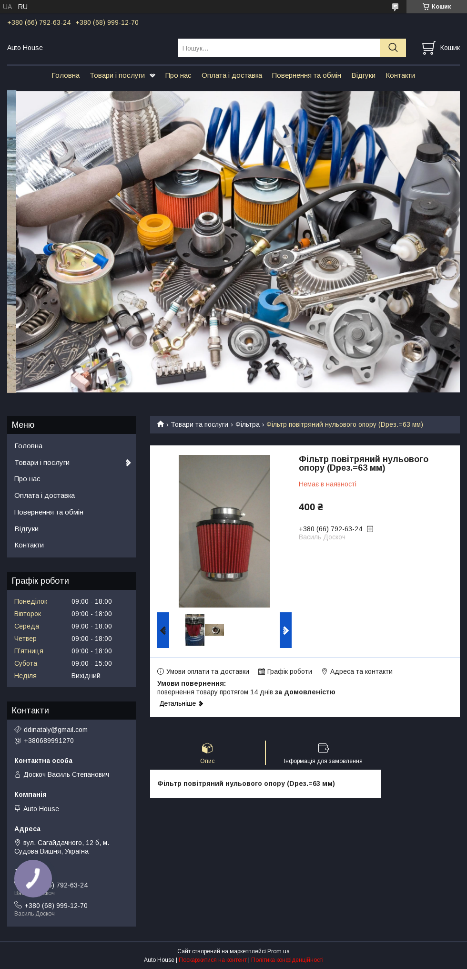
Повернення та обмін (306, 75)
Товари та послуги (199, 424)
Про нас (178, 75)
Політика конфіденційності (287, 960)
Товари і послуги (117, 75)
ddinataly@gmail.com (56, 729)
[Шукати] (393, 48)
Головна (65, 75)
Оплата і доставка (232, 75)
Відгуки (363, 75)
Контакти (400, 75)
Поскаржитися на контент (213, 960)
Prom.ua (278, 951)
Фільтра (247, 424)
